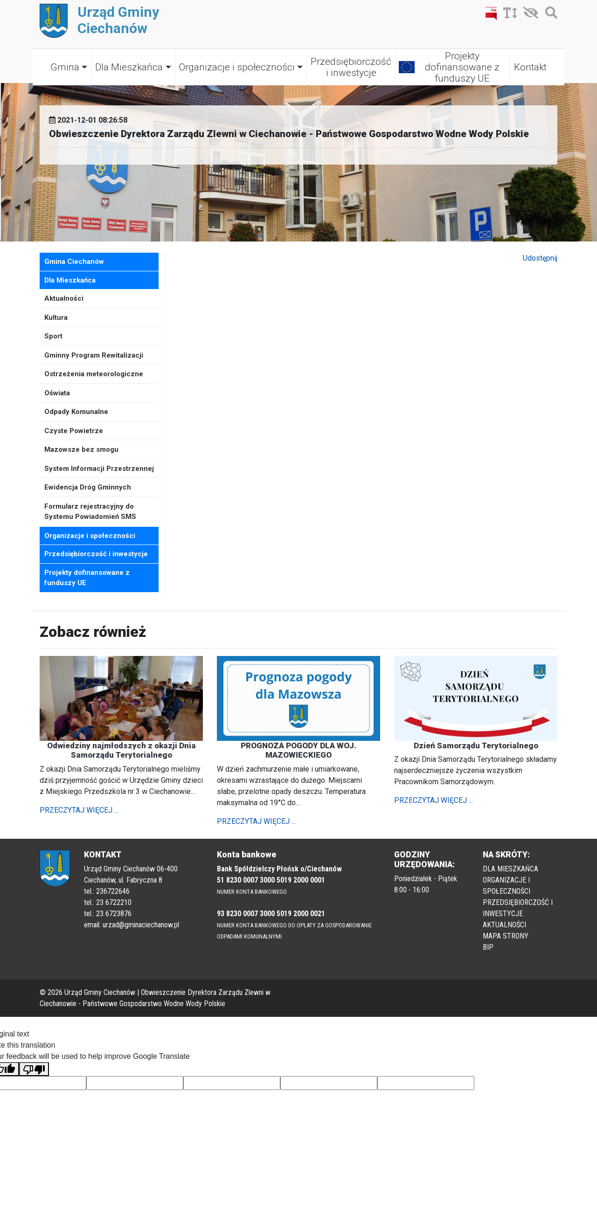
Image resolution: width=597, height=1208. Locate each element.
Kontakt (530, 67)
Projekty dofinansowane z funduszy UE (462, 67)
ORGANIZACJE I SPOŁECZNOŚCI (506, 886)
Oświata (57, 393)
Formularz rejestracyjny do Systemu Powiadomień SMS (90, 511)
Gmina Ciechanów (74, 261)
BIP (488, 947)
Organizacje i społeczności (237, 67)
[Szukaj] (549, 14)
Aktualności (63, 298)
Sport (53, 336)
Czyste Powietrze (73, 431)
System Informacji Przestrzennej (99, 468)
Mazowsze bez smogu (81, 449)
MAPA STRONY (505, 936)
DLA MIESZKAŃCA (510, 868)
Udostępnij (540, 258)
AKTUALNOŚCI (504, 924)
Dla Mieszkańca (129, 67)
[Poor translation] (34, 1069)
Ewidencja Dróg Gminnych (87, 487)
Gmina (64, 67)
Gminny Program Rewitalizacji (93, 355)
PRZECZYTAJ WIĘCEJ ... (79, 810)
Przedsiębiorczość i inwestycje (351, 67)
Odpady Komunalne (76, 411)
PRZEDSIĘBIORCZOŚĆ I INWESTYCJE (518, 908)
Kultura (56, 317)
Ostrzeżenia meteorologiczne (93, 374)
